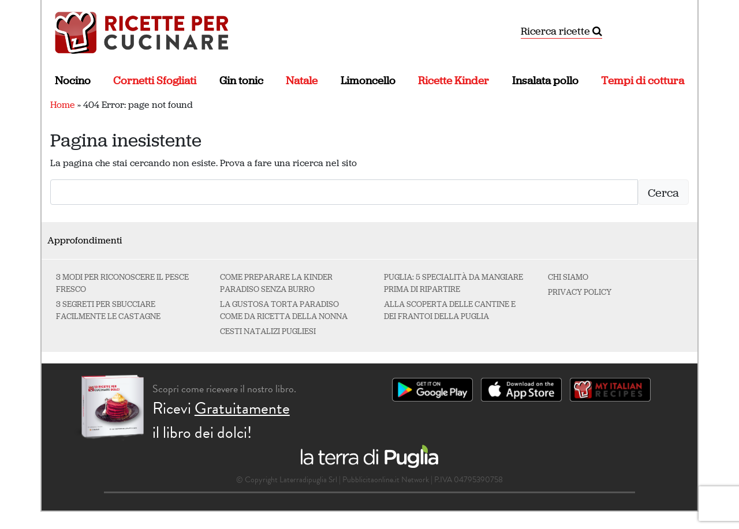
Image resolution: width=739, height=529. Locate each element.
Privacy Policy (579, 292)
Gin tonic (241, 80)
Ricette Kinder (453, 80)
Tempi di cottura (642, 80)
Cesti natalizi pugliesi (268, 331)
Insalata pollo (545, 80)
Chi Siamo (568, 277)
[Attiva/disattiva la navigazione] (681, 31)
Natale (302, 80)
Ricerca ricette (561, 31)
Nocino (73, 80)
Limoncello (368, 80)
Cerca (663, 193)
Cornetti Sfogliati (154, 80)
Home (62, 105)
